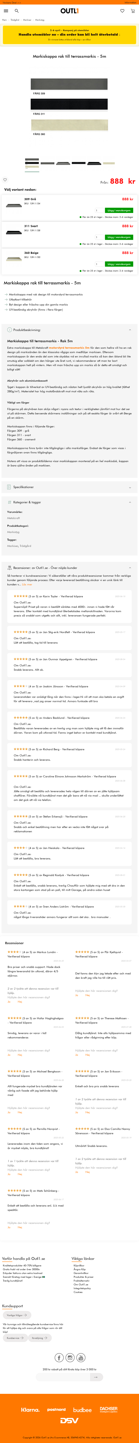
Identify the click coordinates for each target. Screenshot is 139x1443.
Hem (4, 19)
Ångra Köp (80, 1269)
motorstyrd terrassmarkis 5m (69, 347)
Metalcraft (13, 518)
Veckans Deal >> (12, 2)
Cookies (78, 1292)
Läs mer (27, 584)
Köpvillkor (79, 1265)
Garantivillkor (81, 1273)
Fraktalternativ (81, 1280)
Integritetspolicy (82, 1288)
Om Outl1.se (81, 1284)
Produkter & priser (84, 1276)
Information (130, 2)
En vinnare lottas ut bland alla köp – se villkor (69, 39)
